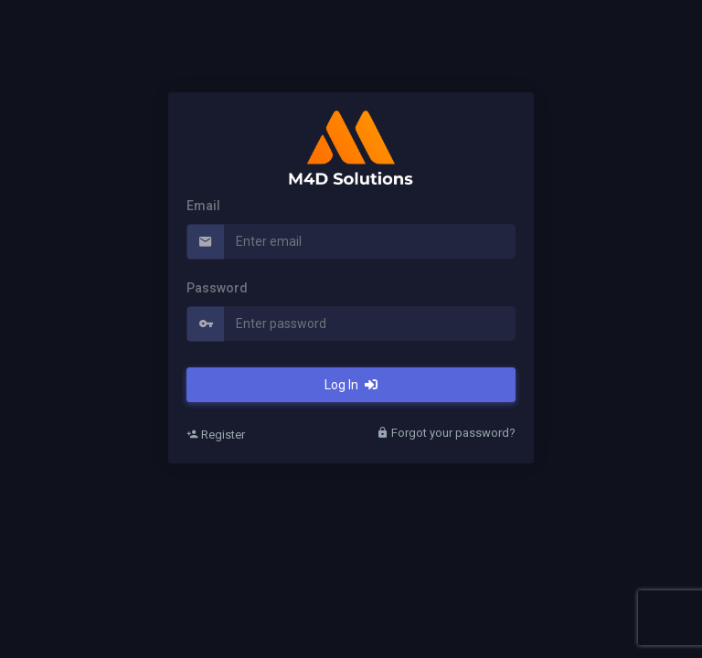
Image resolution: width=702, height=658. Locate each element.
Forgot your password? (446, 433)
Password (217, 288)
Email (203, 205)
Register (215, 434)
